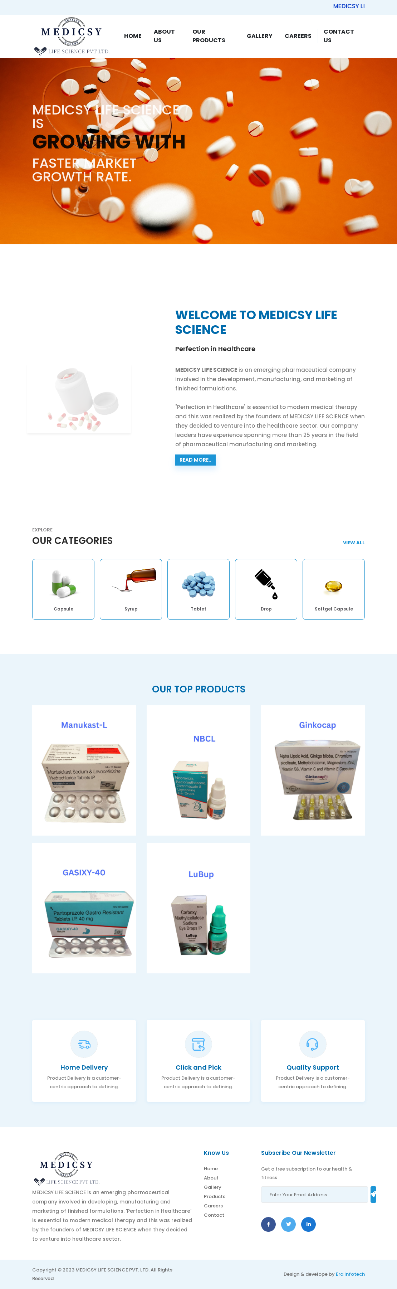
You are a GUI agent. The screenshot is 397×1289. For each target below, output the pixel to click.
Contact (214, 1215)
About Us (164, 36)
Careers (298, 36)
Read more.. (195, 459)
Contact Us (339, 36)
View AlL (354, 542)
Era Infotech (350, 1274)
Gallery (260, 36)
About (211, 1177)
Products (214, 1196)
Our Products (208, 36)
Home (133, 36)
